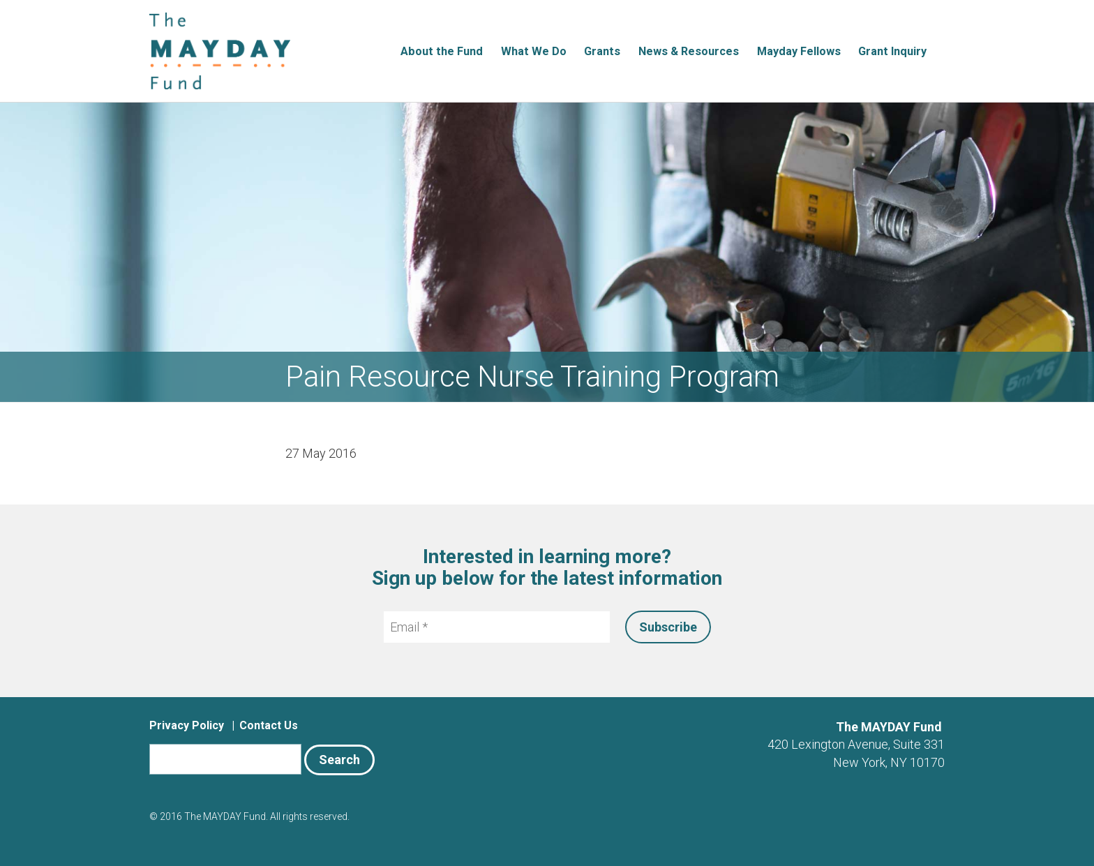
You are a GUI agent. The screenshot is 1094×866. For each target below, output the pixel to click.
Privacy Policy (186, 725)
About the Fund (441, 51)
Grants (602, 51)
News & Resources (688, 51)
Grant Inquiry (892, 51)
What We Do (534, 51)
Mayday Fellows (799, 51)
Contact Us (268, 725)
